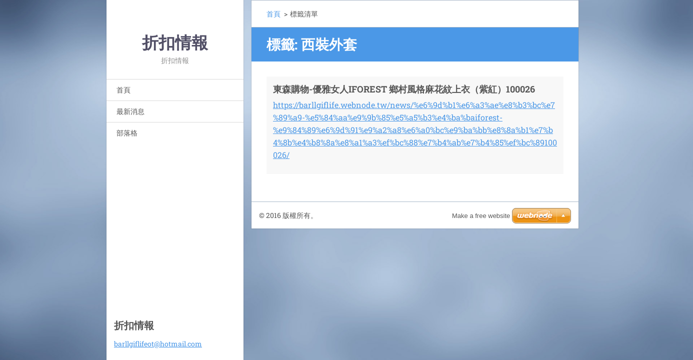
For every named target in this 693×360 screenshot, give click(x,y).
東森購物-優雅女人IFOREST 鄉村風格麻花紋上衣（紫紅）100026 (404, 89)
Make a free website (481, 216)
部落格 (127, 133)
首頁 (123, 89)
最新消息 (130, 111)
